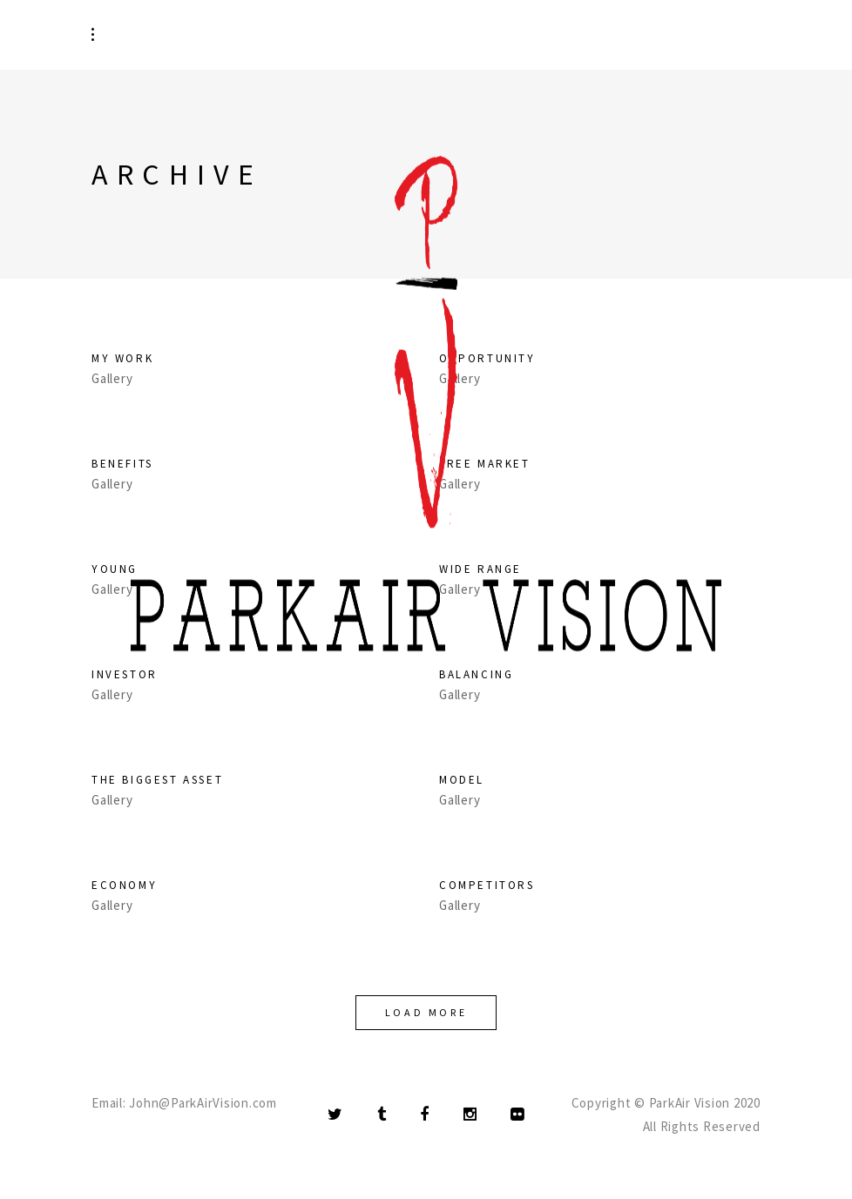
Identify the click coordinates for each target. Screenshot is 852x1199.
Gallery (111, 800)
